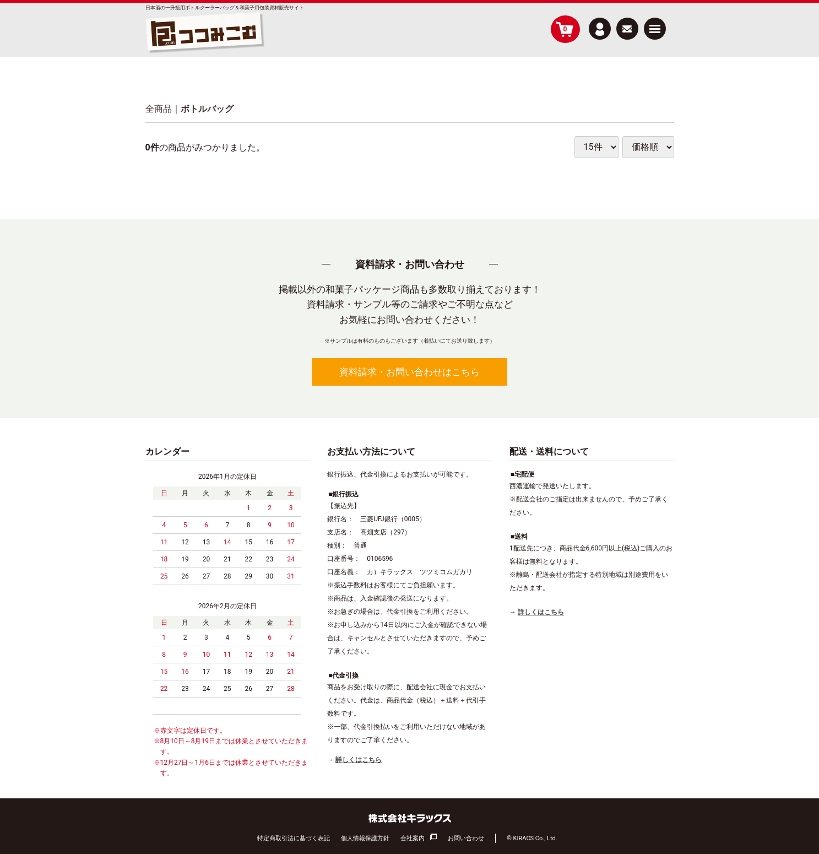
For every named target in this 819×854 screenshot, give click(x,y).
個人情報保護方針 (365, 837)
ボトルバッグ (207, 109)
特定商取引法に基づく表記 (293, 837)
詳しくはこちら (358, 760)
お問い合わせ (466, 837)
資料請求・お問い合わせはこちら (409, 371)
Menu (655, 24)
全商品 (158, 109)
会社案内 (412, 837)
